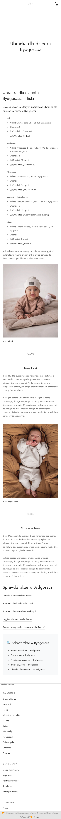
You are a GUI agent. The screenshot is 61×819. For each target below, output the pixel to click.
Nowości (7, 704)
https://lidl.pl (24, 135)
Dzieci (5, 726)
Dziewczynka (8, 742)
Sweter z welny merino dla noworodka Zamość (24, 627)
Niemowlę (7, 731)
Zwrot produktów (10, 791)
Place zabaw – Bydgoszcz (23, 655)
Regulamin (7, 786)
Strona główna (9, 698)
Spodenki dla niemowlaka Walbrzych (19, 611)
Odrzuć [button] (36, 817)
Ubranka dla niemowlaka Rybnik (17, 595)
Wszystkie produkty (11, 715)
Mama (5, 709)
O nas (5, 808)
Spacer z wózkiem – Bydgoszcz (25, 650)
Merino (6, 720)
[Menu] (4, 4)
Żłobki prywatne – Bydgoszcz (24, 664)
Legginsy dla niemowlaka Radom (17, 619)
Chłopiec (7, 747)
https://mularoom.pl (27, 189)
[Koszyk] (56, 4)
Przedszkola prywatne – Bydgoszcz (27, 660)
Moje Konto (8, 775)
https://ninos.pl (24, 243)
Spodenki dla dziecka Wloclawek (18, 603)
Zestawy (6, 753)
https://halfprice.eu (26, 164)
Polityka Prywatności (12, 780)
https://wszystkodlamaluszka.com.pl (34, 214)
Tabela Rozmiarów (11, 769)
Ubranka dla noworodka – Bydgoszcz (28, 669)
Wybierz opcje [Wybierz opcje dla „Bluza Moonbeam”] (7, 683)
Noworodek (8, 736)
